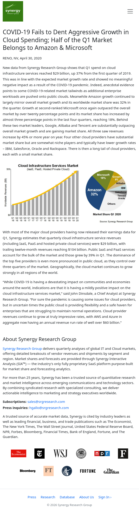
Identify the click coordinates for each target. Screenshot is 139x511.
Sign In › (104, 497)
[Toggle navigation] (130, 11)
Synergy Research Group (22, 348)
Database (67, 497)
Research (48, 497)
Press (32, 497)
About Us (86, 497)
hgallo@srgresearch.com (49, 407)
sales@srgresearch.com (46, 401)
